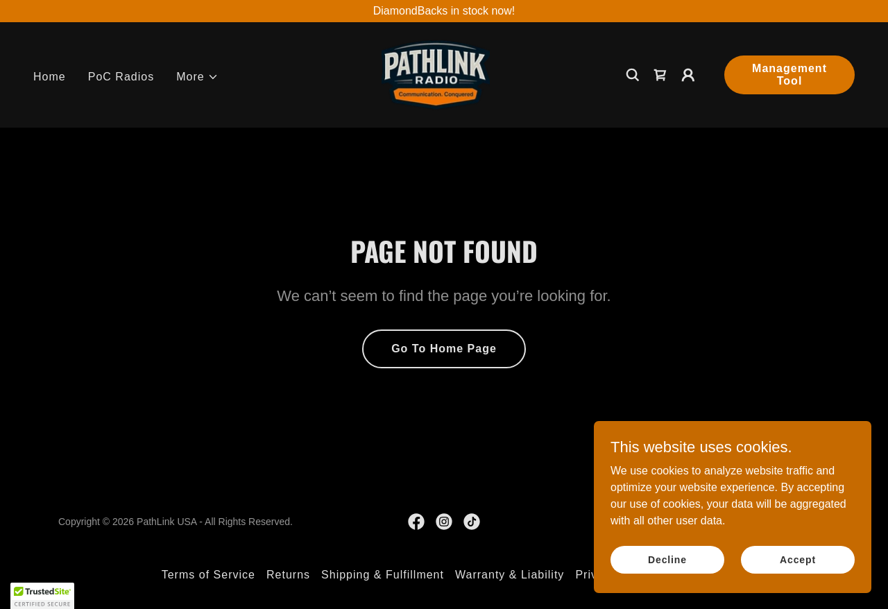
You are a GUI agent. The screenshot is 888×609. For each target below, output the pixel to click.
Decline (667, 559)
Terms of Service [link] (208, 575)
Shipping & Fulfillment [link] (382, 575)
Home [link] (49, 77)
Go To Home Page (444, 348)
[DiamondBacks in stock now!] (444, 11)
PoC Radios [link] (121, 77)
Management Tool (789, 74)
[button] (197, 77)
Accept (798, 559)
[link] (436, 74)
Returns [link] (288, 575)
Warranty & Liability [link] (509, 575)
